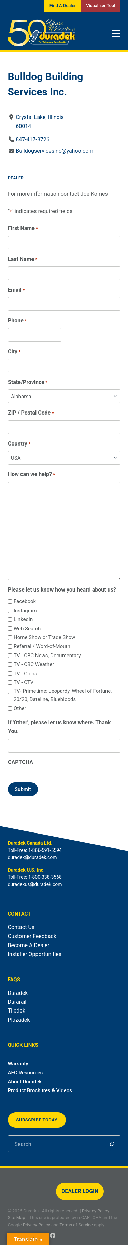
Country (19, 444)
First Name (23, 228)
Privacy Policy (95, 1210)
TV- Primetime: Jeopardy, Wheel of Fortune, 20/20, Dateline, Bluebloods (62, 695)
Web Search (26, 629)
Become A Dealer (28, 945)
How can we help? (31, 474)
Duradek (18, 993)
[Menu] (116, 33)
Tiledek (16, 1010)
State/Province (27, 382)
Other (19, 708)
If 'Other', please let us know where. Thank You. (59, 726)
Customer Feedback (32, 936)
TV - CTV (23, 682)
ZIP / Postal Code (31, 413)
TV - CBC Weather (33, 664)
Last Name (22, 259)
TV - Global (25, 673)
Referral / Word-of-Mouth (41, 646)
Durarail (17, 1002)
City (14, 351)
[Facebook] (52, 1235)
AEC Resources (25, 1073)
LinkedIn (22, 619)
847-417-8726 (32, 139)
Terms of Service (76, 1224)
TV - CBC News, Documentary (46, 655)
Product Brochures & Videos (40, 1090)
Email (16, 290)
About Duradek (25, 1082)
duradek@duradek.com (32, 857)
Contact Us (21, 927)
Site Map (16, 1217)
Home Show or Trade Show (44, 637)
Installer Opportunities (35, 954)
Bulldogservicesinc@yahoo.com (54, 151)
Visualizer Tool (100, 5)
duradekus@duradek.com (35, 884)
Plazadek (19, 1020)
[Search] (112, 1144)
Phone (17, 320)
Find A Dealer (62, 5)
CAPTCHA (20, 762)
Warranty (18, 1064)
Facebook (24, 601)
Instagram (25, 611)
